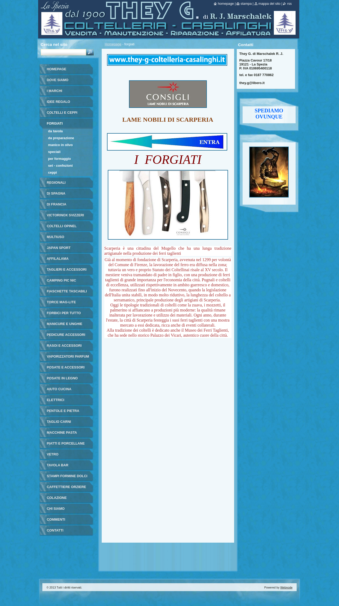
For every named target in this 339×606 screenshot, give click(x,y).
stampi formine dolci (67, 476)
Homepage (113, 44)
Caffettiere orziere (66, 487)
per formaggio (59, 159)
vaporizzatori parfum (68, 356)
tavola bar (58, 465)
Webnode (286, 587)
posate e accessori (66, 367)
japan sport (59, 248)
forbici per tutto (64, 313)
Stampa (246, 4)
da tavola (55, 131)
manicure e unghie (64, 324)
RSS (289, 4)
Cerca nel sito (54, 44)
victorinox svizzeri (65, 215)
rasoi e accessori (64, 346)
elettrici (55, 400)
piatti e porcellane (66, 443)
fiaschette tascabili (67, 291)
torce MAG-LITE (61, 302)
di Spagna (56, 193)
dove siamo (58, 80)
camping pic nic (61, 280)
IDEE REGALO (58, 102)
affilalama (58, 259)
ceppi (52, 172)
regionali (56, 183)
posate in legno (62, 378)
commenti (56, 519)
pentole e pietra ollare (63, 412)
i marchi (54, 91)
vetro (53, 454)
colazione (57, 498)
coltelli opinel (62, 226)
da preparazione (61, 138)
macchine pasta (62, 432)
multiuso (55, 237)
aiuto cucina (59, 389)
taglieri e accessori (67, 269)
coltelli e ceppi (62, 113)
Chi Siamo (56, 509)
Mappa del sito (269, 4)
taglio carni (59, 422)
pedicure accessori (66, 335)
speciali (54, 152)
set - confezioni (60, 166)
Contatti (55, 530)
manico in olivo (60, 145)
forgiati (55, 123)
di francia (56, 204)
